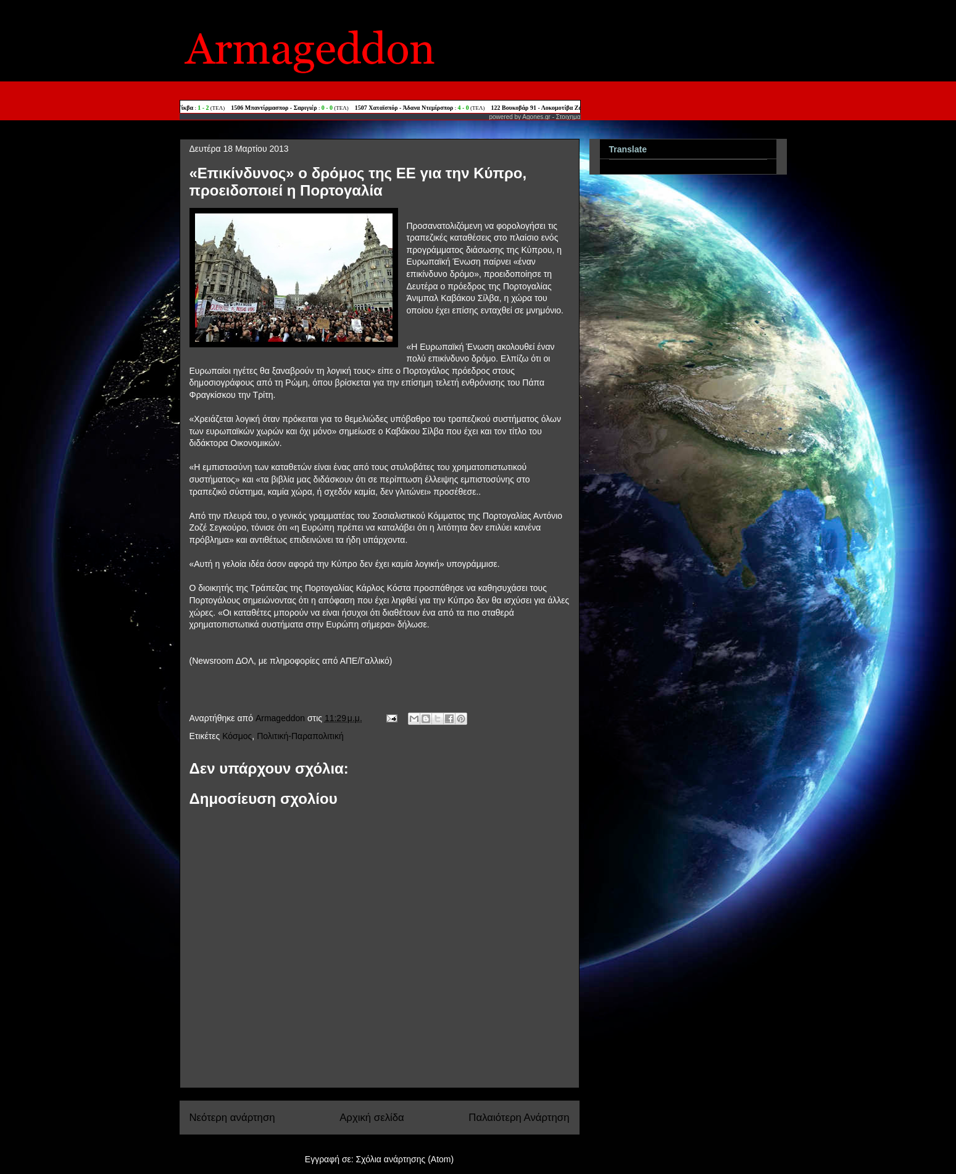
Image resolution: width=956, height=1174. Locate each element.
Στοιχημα (568, 117)
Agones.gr (536, 117)
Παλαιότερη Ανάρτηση (518, 1117)
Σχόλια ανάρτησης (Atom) (405, 1159)
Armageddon (281, 718)
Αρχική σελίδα (371, 1117)
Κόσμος (237, 736)
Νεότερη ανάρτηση (232, 1117)
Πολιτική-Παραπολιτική (300, 736)
